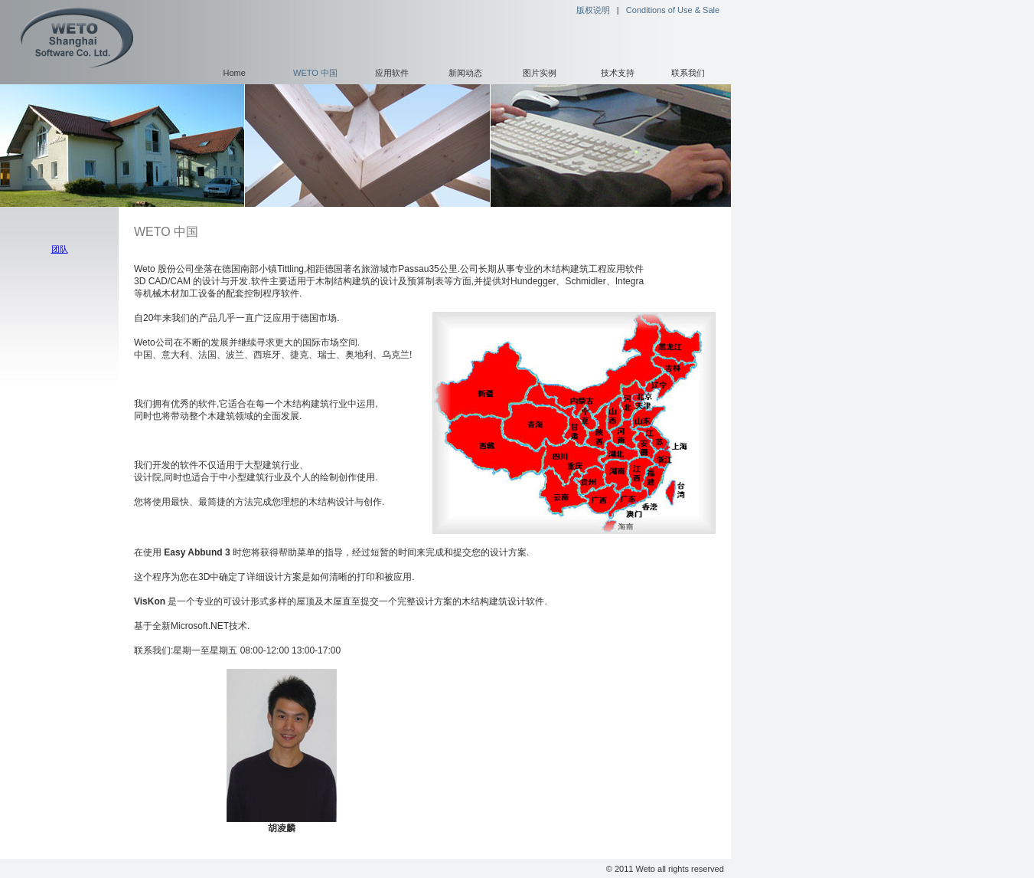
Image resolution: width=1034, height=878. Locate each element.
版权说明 (593, 10)
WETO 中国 (315, 72)
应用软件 (392, 72)
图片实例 (539, 72)
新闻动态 (465, 72)
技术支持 (617, 72)
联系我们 (688, 72)
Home (234, 72)
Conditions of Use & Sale (672, 10)
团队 (59, 249)
